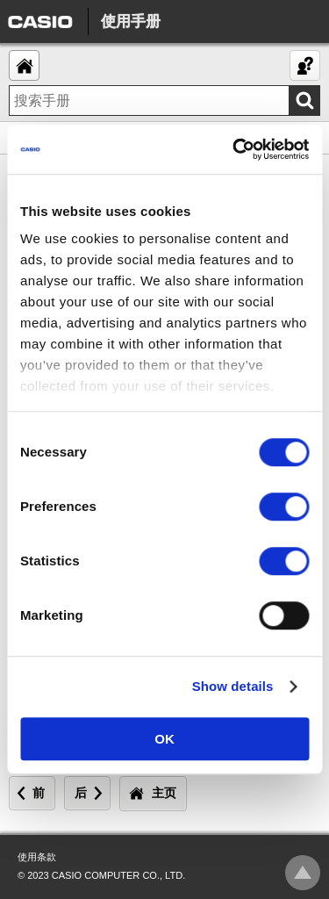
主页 (164, 793)
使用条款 (37, 857)
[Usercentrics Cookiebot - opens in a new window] (234, 149)
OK (164, 738)
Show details (233, 686)
